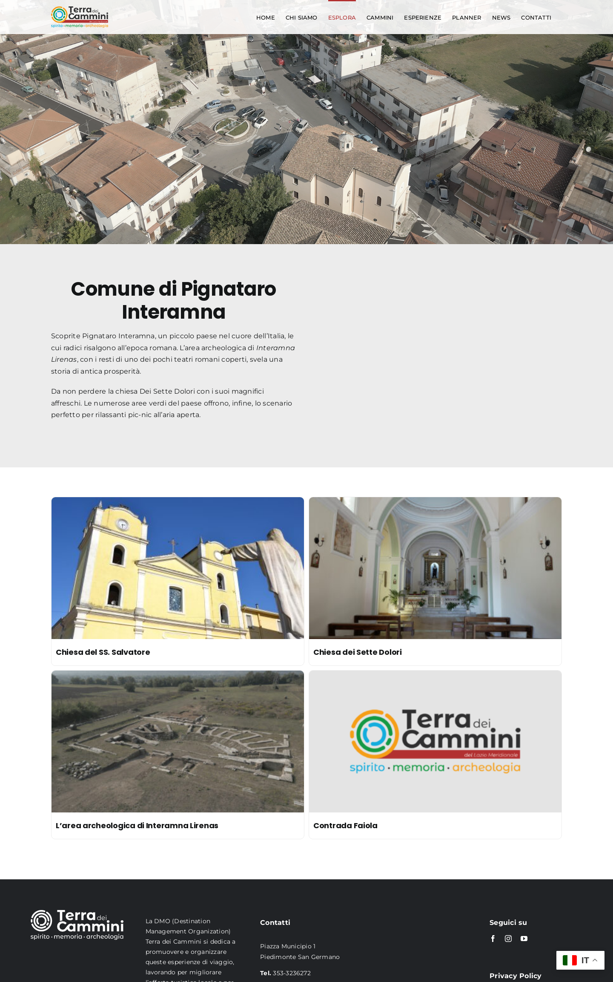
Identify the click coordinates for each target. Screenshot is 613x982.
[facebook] (493, 938)
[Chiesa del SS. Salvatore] (178, 503)
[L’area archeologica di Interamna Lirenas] (178, 676)
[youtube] (524, 938)
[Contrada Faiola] (435, 676)
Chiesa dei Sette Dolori (357, 652)
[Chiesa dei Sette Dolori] (435, 503)
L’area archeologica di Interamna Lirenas (137, 825)
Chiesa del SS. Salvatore (103, 652)
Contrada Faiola (345, 825)
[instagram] (508, 938)
